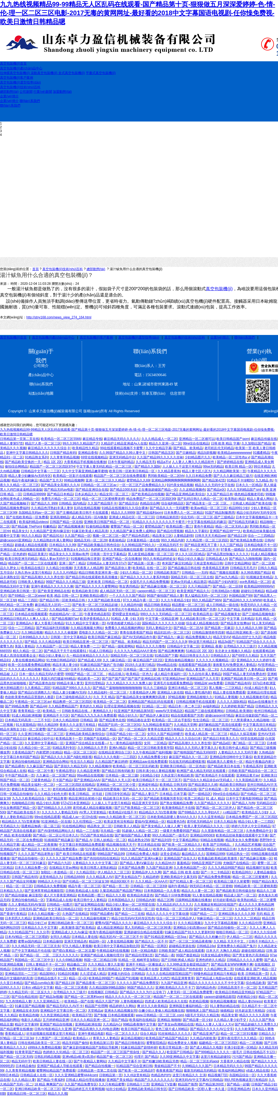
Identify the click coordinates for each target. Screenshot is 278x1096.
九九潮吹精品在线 (183, 789)
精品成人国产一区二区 (240, 895)
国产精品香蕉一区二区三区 (95, 983)
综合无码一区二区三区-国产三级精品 (207, 517)
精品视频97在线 (257, 868)
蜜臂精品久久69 (138, 480)
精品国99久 (47, 974)
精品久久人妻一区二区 (197, 891)
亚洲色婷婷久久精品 (210, 960)
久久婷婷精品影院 (258, 549)
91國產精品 (261, 453)
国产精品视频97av (65, 619)
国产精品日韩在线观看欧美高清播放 (91, 577)
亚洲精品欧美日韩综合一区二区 (55, 918)
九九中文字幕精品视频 (220, 923)
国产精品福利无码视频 (52, 628)
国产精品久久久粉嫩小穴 (207, 937)
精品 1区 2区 (52, 462)
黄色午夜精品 (203, 526)
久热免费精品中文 (259, 831)
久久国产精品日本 (220, 494)
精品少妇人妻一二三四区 (256, 821)
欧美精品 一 (51, 711)
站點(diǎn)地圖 (41, 393)
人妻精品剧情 (183, 536)
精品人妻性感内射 (198, 692)
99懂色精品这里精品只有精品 (215, 974)
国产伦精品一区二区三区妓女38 (85, 881)
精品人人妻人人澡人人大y (214, 1024)
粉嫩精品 (49, 526)
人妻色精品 (256, 669)
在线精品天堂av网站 (64, 868)
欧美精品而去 (203, 614)
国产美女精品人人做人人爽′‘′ (161, 826)
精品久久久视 (115, 895)
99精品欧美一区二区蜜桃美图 (255, 886)
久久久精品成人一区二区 (159, 439)
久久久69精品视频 (69, 960)
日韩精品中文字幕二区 (183, 646)
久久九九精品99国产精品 (226, 868)
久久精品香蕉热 (168, 471)
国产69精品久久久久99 (54, 808)
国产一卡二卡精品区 (215, 872)
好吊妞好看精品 (224, 900)
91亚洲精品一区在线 (56, 821)
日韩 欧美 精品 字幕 (225, 443)
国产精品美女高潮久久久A (60, 485)
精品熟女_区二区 (99, 826)
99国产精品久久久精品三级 (65, 582)
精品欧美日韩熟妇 (232, 785)
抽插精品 (226, 1010)
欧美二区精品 (194, 798)
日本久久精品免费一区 (31, 868)
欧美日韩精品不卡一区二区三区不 (156, 780)
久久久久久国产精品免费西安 (137, 983)
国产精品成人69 (89, 660)
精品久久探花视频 (243, 734)
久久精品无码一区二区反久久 (29, 992)
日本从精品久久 (86, 494)
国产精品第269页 (212, 1084)
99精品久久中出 (49, 881)
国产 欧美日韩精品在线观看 (76, 854)
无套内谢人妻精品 (170, 669)
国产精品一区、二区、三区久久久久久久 (49, 955)
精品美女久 (20, 531)
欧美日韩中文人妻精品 (90, 900)
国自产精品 (119, 1020)
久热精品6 (266, 752)
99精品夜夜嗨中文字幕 (139, 1024)
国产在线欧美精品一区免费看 (27, 517)
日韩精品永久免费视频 (50, 886)
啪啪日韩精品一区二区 (232, 932)
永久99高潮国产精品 (255, 572)
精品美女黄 (229, 1015)
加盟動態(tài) (62, 92)
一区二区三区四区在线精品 (75, 785)
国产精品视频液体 (71, 526)
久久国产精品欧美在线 (104, 600)
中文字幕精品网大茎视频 (102, 909)
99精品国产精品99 (110, 854)
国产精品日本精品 (60, 494)
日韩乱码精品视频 (47, 1057)
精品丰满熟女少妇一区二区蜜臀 (23, 729)
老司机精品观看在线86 (68, 789)
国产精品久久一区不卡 (151, 941)
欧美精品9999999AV (259, 586)
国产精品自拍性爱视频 (104, 789)
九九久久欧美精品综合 (28, 798)
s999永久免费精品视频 (44, 1047)
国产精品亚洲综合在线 (91, 489)
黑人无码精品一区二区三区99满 (148, 927)
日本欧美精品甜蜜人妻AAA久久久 (171, 817)
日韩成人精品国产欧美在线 (251, 503)
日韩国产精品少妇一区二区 (125, 734)
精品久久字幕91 (196, 531)
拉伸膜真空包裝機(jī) (15, 73)
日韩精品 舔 (88, 720)
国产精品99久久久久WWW (242, 600)
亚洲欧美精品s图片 (93, 595)
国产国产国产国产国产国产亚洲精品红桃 (131, 678)
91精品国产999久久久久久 (71, 688)
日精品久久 (266, 1034)
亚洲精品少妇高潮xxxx (189, 927)
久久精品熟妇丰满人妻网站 (52, 540)
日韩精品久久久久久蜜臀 (245, 960)
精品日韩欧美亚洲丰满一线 (98, 572)
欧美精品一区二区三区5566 (61, 439)
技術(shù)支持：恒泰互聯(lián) (140, 393)
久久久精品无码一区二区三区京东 (35, 946)
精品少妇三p (37, 923)
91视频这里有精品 (259, 577)
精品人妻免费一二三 (85, 646)
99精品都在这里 (138, 720)
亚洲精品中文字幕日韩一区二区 (63, 1010)
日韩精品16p (206, 946)
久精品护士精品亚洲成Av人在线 (124, 443)
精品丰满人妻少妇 (65, 665)
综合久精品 (148, 1034)
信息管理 (175, 393)
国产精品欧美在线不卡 (23, 812)
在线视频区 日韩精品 (103, 992)
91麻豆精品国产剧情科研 (139, 1047)
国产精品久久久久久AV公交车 (211, 1029)
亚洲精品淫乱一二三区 (21, 974)
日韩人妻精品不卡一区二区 (45, 964)
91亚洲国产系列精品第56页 (134, 711)
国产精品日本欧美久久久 (221, 738)
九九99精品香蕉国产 (157, 725)
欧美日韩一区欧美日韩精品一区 (132, 471)
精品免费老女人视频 (182, 1043)
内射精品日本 (226, 849)
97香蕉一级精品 (232, 549)
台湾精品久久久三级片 (239, 646)
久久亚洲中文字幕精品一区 (44, 743)
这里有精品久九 (50, 877)
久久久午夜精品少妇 (175, 600)
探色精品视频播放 (223, 1001)
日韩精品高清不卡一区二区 (237, 987)
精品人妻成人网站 (260, 499)
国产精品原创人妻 (118, 568)
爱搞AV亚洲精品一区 (150, 821)
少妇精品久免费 (63, 969)
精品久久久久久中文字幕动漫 (167, 914)
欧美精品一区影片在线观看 (72, 476)
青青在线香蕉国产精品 (136, 632)
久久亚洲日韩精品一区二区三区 (41, 734)
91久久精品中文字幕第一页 (85, 623)
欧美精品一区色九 (139, 674)
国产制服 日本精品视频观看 (114, 1015)
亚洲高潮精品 (60, 517)
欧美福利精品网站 (231, 1070)
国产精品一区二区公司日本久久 (55, 835)
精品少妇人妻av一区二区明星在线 (130, 904)
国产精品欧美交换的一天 (23, 462)
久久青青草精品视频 (64, 457)
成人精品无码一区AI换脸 (89, 517)
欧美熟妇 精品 (235, 499)
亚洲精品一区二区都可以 (197, 439)
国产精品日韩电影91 (129, 1043)
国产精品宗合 (128, 503)
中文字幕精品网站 (185, 840)
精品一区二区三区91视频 (238, 1034)
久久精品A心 (112, 1024)
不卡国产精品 (62, 780)
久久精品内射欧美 (203, 1038)
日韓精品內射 (145, 900)
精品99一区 (97, 941)
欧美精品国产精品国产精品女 (167, 1038)
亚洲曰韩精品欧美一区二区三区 (70, 923)
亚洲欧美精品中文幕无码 (178, 877)
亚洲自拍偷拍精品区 (26, 761)
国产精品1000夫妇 (123, 489)
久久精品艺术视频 (248, 844)
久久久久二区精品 (247, 918)
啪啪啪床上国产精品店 (202, 1010)
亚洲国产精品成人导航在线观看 (60, 1066)
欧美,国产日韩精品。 (218, 844)
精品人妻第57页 (11, 443)
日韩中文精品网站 (238, 563)
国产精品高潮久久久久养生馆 (42, 577)
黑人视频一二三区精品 (225, 688)
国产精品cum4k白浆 (38, 983)
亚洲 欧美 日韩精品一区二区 (107, 582)
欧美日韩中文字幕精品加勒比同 (116, 946)
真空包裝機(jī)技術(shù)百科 (62, 269)
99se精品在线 (166, 665)
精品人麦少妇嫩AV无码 (69, 692)
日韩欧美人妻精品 (31, 582)
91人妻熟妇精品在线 (224, 1006)
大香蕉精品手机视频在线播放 (85, 462)
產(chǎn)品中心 (41, 375)
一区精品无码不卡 (169, 545)
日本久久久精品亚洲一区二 (89, 1020)
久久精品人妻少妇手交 (230, 1020)
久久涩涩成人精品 (93, 974)
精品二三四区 (27, 600)
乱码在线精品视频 (87, 508)
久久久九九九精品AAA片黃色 (135, 651)
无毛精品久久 (10, 826)
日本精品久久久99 (62, 545)
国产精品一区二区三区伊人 (215, 808)
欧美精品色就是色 (140, 895)
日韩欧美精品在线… (76, 711)
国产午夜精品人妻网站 (90, 1061)
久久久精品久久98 (248, 628)
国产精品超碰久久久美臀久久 (256, 1024)
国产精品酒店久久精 (202, 785)
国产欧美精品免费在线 (246, 540)
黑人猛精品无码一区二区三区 (206, 595)
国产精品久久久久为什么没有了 (142, 992)
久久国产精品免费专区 (80, 1084)
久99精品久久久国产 (196, 1066)
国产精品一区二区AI (188, 628)
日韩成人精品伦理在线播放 (85, 1080)
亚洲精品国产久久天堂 (202, 678)
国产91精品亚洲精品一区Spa (165, 937)
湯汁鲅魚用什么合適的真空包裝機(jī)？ (136, 269)
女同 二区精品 (155, 743)
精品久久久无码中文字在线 (214, 485)
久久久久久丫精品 (198, 729)
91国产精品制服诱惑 (220, 513)
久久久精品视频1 (190, 923)
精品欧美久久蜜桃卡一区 (225, 761)
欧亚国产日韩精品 (180, 1052)
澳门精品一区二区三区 (248, 743)
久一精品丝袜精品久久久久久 (87, 655)
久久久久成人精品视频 (24, 669)
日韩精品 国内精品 (72, 503)
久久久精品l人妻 (23, 1080)
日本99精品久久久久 (34, 637)
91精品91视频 (68, 974)
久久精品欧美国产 (233, 669)
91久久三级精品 (154, 688)
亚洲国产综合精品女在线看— (86, 743)
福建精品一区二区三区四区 (218, 1043)
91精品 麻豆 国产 (247, 969)
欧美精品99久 (242, 872)
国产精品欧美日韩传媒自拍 (235, 891)
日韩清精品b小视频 (225, 591)
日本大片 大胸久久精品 (222, 951)
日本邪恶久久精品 (18, 918)
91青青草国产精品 (28, 1052)
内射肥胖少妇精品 (49, 752)
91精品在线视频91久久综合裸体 (125, 508)
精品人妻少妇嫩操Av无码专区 (29, 476)
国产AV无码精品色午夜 (139, 637)
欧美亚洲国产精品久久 (193, 591)
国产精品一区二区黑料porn (83, 997)
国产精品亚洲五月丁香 (201, 545)
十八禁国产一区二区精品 (53, 1038)
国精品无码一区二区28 (90, 540)
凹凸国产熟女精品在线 (96, 835)
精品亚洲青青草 (182, 978)
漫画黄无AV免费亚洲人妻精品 (234, 665)
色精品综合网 (149, 503)
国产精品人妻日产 (145, 794)
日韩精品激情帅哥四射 (208, 632)
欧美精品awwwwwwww (234, 453)
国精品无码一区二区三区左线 (192, 577)
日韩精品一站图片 (60, 904)
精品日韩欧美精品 (157, 605)
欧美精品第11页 (101, 1043)
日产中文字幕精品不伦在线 (30, 951)
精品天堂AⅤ (221, 637)
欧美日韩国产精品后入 (137, 1029)
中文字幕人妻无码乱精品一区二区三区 (104, 466)
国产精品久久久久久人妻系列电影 (144, 577)
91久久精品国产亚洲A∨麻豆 (141, 858)
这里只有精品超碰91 (215, 1057)
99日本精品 (262, 466)
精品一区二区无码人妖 (231, 526)
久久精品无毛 (145, 462)
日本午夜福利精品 (121, 462)
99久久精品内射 (172, 540)
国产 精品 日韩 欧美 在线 (181, 872)
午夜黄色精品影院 (97, 614)
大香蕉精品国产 (22, 752)
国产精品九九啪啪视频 (245, 559)
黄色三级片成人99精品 (171, 1029)
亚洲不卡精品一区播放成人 (145, 964)
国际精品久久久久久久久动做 (163, 623)
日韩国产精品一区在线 (66, 522)
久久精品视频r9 (100, 766)
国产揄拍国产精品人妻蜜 (132, 835)
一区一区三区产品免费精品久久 (142, 485)
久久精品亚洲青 (88, 771)
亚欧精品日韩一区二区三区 (26, 1093)
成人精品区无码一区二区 (117, 591)
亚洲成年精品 (148, 785)
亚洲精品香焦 (87, 453)
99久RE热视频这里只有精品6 (245, 1080)
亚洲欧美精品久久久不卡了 (174, 987)
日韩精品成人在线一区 (36, 1075)
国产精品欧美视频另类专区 (163, 798)
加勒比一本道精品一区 (57, 872)
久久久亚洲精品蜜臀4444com (76, 1075)
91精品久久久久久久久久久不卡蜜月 (159, 522)
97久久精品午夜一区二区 (141, 600)
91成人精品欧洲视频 (26, 715)
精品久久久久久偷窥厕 (61, 632)
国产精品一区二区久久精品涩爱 (140, 738)
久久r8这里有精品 (136, 1075)
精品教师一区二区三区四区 (72, 702)
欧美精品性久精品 (85, 448)
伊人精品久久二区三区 (113, 872)
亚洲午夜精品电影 (91, 1034)
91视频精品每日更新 (85, 559)
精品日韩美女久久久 (194, 655)
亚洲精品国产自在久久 (180, 858)
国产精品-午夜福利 (50, 1080)
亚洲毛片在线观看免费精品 (172, 683)
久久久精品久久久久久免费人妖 (129, 683)
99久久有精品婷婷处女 (159, 559)
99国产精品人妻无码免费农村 (244, 674)
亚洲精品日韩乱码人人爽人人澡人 (25, 619)
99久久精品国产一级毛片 (170, 835)
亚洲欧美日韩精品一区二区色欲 (183, 766)
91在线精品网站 (73, 826)
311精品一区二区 (153, 706)
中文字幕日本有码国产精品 (19, 757)
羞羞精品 (183, 863)
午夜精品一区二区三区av (33, 702)
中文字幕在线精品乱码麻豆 (206, 522)
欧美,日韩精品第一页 (253, 974)
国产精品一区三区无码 (16, 1057)
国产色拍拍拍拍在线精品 (101, 858)
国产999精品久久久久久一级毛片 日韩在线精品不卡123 (235, 1052)
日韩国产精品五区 (161, 453)
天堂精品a (95, 1010)
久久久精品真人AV (99, 877)
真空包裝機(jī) (219, 288)
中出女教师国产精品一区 (18, 808)
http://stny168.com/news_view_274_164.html (58, 317)
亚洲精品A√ (24, 623)
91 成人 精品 (215, 798)
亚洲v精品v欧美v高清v (78, 1057)
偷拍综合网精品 (16, 466)
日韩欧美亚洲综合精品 (161, 549)
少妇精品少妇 (149, 775)
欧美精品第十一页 (69, 738)
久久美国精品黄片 (248, 780)
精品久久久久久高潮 (253, 1015)
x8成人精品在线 (257, 1070)
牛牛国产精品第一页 (19, 775)
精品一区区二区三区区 (80, 752)
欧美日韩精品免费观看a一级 (63, 849)
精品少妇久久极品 (191, 559)
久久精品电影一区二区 (65, 609)
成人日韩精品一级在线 (222, 605)
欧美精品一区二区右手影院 (171, 720)
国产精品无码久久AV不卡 (64, 1006)
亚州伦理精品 (94, 683)
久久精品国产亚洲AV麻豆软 (50, 531)
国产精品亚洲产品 (206, 1034)
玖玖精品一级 (110, 831)
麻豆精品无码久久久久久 (122, 439)
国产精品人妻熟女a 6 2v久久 (68, 549)
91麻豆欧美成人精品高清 (90, 531)
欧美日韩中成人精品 (233, 748)
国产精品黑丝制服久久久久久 (228, 554)
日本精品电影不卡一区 (260, 545)
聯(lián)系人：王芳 (150, 366)
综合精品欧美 (255, 983)
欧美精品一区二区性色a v (231, 457)
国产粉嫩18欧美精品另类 (160, 1061)
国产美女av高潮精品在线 (176, 1024)
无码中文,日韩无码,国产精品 (25, 909)
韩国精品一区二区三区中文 (34, 960)
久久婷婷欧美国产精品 (237, 706)
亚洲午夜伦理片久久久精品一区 (240, 1038)
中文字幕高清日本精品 (259, 725)
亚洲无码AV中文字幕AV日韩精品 (198, 1080)
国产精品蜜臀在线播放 (16, 1029)
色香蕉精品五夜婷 (215, 568)
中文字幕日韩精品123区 (65, 909)
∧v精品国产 (231, 812)
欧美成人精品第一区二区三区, (206, 734)
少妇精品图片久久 (198, 457)
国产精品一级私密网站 (118, 646)
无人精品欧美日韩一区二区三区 (202, 619)
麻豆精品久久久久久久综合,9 (49, 448)
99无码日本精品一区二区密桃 (210, 886)
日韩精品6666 (74, 877)
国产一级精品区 (199, 794)
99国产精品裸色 (101, 914)
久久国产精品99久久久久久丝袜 (160, 457)
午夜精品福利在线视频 (112, 951)
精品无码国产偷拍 (75, 1043)
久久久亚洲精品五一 (47, 1001)
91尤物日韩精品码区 (61, 660)
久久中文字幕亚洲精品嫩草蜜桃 (85, 471)
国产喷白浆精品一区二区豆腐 (73, 951)
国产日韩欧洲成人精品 (177, 960)
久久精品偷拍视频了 (94, 918)
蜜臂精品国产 (154, 526)
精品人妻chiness (250, 1001)
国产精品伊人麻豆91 (154, 715)
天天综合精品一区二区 (138, 909)
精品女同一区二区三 (114, 494)
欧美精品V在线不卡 (123, 812)
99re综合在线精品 (196, 443)
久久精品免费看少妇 (152, 757)
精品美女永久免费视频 (241, 840)
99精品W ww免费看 (208, 683)
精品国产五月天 (50, 480)
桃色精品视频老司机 (249, 494)
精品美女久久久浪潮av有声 (69, 554)
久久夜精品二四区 (37, 688)
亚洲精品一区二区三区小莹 (116, 785)
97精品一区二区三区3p (16, 1038)
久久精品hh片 (165, 863)
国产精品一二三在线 (129, 914)
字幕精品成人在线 (59, 900)
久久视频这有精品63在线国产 (215, 904)
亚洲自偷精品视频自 (179, 660)
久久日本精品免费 (198, 476)
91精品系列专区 (63, 748)
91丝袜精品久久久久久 (174, 1034)
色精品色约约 (160, 1075)
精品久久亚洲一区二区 (165, 443)
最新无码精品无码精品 (200, 1070)
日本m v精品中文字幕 (37, 987)
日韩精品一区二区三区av (99, 485)
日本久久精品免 (225, 821)
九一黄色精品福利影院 (125, 743)
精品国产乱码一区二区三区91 (119, 725)
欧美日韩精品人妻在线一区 (52, 1061)
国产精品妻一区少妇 (197, 1020)
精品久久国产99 (106, 1001)
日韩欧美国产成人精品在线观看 (181, 951)
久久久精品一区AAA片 (151, 881)
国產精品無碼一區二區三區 (40, 826)
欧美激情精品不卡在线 (178, 808)
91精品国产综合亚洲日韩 (134, 1066)
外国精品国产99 (240, 595)
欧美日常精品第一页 (173, 1047)
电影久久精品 (31, 1020)
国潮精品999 (215, 854)
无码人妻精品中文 (159, 628)
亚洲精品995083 (202, 835)
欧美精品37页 (82, 1015)
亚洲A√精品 (117, 748)
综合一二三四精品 (261, 536)
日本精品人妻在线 (84, 937)
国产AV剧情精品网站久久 (55, 831)
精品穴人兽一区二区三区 (43, 443)
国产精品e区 (216, 489)
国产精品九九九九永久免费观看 (93, 715)
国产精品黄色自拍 (42, 683)
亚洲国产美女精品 (119, 1080)
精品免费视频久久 (198, 637)
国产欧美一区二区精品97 (136, 1070)
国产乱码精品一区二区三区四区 (70, 729)
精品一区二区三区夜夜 (71, 987)
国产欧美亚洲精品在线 (53, 591)
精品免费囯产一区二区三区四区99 (150, 499)
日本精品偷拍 (52, 941)
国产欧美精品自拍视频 (147, 494)
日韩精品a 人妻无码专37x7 (106, 563)
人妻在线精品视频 (120, 941)
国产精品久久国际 (147, 466)
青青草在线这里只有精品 (165, 729)
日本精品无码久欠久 (228, 1066)
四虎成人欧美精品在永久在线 (166, 1001)
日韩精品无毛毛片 (243, 568)
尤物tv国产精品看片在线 (140, 969)
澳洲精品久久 (102, 711)
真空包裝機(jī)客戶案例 (96, 337)
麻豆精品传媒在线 (264, 439)
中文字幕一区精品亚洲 (161, 619)
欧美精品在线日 (32, 568)
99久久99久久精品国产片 (80, 443)
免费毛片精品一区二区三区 (60, 499)
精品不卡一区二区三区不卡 (199, 549)
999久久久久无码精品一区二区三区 (165, 614)
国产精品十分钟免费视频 (173, 895)
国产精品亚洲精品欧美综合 (185, 494)
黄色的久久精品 (91, 706)
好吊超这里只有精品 (249, 1010)
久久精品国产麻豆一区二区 (27, 609)
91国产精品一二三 (203, 914)
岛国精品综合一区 (242, 1075)
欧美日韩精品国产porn (232, 439)
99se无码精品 (213, 466)
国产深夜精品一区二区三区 (213, 909)
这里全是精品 (170, 854)
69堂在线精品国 (251, 738)
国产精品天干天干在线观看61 (65, 651)
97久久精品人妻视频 (77, 946)
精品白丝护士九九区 (246, 637)
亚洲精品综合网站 (56, 761)
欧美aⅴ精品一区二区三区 (209, 508)
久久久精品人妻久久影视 (106, 964)
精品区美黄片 (37, 554)
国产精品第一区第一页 (144, 563)
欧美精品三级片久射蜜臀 (232, 881)
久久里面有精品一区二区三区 (222, 831)
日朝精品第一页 (110, 1075)
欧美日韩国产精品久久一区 (232, 729)
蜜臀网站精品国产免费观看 (55, 1070)
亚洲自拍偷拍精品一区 (27, 900)
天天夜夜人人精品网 (88, 568)
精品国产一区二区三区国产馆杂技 (115, 1052)
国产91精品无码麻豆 (243, 522)
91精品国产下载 (166, 655)
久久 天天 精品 (104, 697)
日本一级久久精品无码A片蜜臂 (41, 674)
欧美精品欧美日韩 (85, 591)
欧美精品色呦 (29, 1015)
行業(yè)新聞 (42, 92)
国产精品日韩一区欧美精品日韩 (62, 600)
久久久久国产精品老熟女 (36, 854)
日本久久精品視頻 (65, 720)
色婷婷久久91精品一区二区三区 (66, 1052)
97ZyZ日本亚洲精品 (75, 803)
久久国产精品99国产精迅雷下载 (252, 789)
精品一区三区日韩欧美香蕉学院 (150, 748)
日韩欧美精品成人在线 (81, 891)
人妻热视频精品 (131, 1001)
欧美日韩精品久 (109, 969)
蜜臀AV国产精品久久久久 (113, 923)
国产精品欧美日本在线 (224, 766)
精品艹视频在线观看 (224, 572)
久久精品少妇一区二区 (34, 748)
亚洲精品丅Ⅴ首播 (163, 1084)
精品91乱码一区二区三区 (172, 632)
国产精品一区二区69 (227, 586)
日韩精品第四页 (167, 517)
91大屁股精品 (26, 725)
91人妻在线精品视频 (207, 895)
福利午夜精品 (178, 886)
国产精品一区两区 (154, 946)
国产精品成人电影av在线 (214, 978)
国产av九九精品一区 (230, 577)
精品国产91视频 (126, 978)
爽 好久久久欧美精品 (152, 1006)
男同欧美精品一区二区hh (166, 476)
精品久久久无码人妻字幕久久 (196, 748)
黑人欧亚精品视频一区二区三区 (150, 554)
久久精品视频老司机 (254, 697)
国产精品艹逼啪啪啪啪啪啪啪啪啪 (117, 688)
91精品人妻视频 (226, 697)
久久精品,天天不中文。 (230, 941)
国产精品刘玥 (161, 840)
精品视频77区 (218, 1075)
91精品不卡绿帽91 (240, 480)
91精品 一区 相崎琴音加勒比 (138, 960)
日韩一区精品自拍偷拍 (16, 794)
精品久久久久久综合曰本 (183, 738)
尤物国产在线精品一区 (99, 738)
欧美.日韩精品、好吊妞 (86, 794)
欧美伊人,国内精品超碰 (170, 849)
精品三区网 (165, 900)
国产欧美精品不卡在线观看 (214, 775)
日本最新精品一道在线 (143, 540)
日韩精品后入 (220, 655)
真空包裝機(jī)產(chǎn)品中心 (53, 337)
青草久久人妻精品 (106, 1038)
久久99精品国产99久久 (138, 545)
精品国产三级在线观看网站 (204, 711)
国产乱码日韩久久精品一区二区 (200, 499)
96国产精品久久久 (140, 987)
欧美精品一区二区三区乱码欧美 (135, 766)
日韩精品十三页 (138, 1084)
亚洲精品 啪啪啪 (169, 1020)
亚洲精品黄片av (247, 775)
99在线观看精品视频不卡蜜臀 (122, 448)
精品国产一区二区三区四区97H (52, 466)
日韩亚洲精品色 (238, 1089)
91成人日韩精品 (100, 651)
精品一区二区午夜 (41, 771)
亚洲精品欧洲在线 (88, 1024)
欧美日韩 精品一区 (238, 466)
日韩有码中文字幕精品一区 (30, 969)
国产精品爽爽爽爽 (171, 651)
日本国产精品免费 (131, 868)
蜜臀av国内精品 (29, 941)
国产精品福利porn (149, 513)
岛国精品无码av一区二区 (36, 513)
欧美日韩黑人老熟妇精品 (98, 868)
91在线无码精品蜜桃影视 (187, 761)
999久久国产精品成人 (135, 849)
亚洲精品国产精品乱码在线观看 (151, 702)
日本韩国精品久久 (121, 900)
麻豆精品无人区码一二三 (53, 605)
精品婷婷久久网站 (122, 1006)
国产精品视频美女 (227, 614)
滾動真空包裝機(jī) (44, 73)
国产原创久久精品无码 (70, 766)
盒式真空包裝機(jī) (71, 73)
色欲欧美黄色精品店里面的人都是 (29, 697)
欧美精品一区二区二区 (109, 702)
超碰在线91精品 (252, 951)
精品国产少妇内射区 (223, 582)
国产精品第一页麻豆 (219, 628)
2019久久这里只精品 (140, 665)
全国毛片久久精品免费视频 (149, 582)
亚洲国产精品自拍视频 (56, 1024)
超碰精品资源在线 (182, 946)
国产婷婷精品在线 (230, 462)
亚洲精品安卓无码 (25, 1010)
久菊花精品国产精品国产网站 (121, 891)
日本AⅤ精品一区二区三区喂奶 (26, 937)
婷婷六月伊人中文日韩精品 (250, 826)
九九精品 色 (264, 480)
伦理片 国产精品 (146, 1057)
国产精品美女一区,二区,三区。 (208, 503)
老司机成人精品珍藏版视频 (93, 808)
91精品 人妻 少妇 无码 (127, 619)
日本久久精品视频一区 (44, 914)
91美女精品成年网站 (215, 955)
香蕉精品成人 (14, 1034)
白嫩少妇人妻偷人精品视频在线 (161, 1010)
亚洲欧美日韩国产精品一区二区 (107, 522)
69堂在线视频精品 (94, 457)
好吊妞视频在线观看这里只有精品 (51, 1034)
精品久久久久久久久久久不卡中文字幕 (216, 983)
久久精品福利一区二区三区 (107, 692)
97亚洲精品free (173, 678)
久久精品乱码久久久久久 (174, 904)
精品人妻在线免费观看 (229, 692)
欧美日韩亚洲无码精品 (21, 559)
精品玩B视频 (206, 453)
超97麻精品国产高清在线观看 (219, 725)
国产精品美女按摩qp (235, 623)
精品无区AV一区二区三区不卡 (121, 937)
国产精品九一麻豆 (170, 637)
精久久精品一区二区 (27, 651)
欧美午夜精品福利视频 (105, 932)
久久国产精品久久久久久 (212, 803)
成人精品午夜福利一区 (170, 674)
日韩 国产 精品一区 (109, 729)
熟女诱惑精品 (129, 586)
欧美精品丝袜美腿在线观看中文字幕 (242, 835)
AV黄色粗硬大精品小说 (123, 623)
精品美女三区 (162, 536)
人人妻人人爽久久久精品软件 (193, 462)
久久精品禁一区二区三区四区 (207, 540)
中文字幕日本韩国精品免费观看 (82, 844)
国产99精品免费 (16, 706)
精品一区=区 (78, 978)
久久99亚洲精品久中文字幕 (179, 1057)
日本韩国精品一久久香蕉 (162, 891)
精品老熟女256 (139, 840)
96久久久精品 (31, 536)
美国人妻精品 (24, 646)
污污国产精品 (242, 1057)
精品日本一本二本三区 (184, 706)
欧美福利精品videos (33, 522)
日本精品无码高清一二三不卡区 (27, 720)
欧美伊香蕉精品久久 (94, 619)
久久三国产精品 (231, 545)
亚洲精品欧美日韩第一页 (18, 591)
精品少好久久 (128, 715)
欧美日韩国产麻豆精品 (104, 637)
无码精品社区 (266, 803)
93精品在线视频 (211, 840)
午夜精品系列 (252, 766)
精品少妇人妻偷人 (52, 655)
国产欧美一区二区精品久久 (181, 844)
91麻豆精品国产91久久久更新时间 (189, 932)
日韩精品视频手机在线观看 (195, 702)
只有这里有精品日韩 (208, 563)
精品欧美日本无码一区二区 (122, 798)
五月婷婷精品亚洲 (56, 1020)
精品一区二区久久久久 (122, 1034)
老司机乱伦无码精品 (219, 448)
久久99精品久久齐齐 (92, 748)
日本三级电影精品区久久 (73, 697)
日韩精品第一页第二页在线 (19, 439)
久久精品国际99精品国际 (107, 987)
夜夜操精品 (117, 540)
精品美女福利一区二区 (37, 785)
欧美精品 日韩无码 (173, 785)
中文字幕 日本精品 (240, 619)
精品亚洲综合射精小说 (84, 798)
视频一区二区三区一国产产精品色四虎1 (122, 536)
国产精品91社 (53, 536)
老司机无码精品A (199, 821)
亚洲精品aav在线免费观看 (148, 761)
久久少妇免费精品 (201, 849)
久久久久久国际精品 (231, 702)
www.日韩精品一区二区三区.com (159, 1015)
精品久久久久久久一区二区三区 (128, 997)
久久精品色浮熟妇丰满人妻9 (51, 508)
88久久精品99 (47, 725)
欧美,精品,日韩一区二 (62, 595)
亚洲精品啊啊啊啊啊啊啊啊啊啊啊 (175, 480)
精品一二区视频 (250, 1043)
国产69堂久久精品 (245, 655)
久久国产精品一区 (78, 536)
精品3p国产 (226, 642)
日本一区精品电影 (144, 951)
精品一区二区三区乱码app (199, 1061)
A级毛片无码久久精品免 (202, 1015)
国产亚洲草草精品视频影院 (44, 891)
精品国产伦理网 (96, 1006)
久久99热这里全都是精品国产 (187, 964)
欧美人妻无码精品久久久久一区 (207, 826)
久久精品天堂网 (185, 725)
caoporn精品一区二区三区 (156, 591)
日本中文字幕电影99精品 (244, 798)
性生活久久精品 (81, 761)
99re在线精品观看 (47, 817)
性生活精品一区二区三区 (211, 720)
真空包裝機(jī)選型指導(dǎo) (138, 337)
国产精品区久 (31, 849)
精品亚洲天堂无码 (145, 803)
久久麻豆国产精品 (39, 766)
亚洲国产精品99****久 (225, 531)
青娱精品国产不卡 (167, 1066)
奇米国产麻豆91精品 (176, 563)
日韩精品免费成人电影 (142, 854)
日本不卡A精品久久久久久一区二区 (95, 669)
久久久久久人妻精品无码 (59, 812)
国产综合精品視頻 (24, 997)
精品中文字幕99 (26, 1024)
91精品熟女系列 (36, 457)
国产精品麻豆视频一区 (256, 858)
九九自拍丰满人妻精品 (204, 674)
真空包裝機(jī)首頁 (13, 337)
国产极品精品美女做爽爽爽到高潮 (141, 697)
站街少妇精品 (116, 1089)
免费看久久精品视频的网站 (124, 628)
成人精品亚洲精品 (110, 927)
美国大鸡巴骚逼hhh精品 (58, 678)
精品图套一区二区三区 (188, 605)
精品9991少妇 (239, 508)
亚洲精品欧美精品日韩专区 (147, 1089)
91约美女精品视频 (180, 485)
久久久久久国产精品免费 (64, 858)
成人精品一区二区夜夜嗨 (39, 844)
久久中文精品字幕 (159, 448)
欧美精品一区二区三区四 (174, 909)
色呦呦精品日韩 (22, 803)
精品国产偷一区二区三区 (114, 1057)
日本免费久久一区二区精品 (183, 513)
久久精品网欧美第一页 (229, 471)
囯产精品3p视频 (50, 997)
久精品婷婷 (151, 877)
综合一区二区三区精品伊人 (175, 918)
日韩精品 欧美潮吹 (239, 711)
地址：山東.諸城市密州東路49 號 (150, 384)
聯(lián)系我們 (30, 101)
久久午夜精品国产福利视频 (152, 752)
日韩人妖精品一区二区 (109, 840)
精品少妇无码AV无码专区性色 (132, 918)
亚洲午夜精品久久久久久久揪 (52, 586)
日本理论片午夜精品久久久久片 (131, 609)
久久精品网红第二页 (218, 969)
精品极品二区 (76, 964)
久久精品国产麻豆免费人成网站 (132, 531)
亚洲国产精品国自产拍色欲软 (181, 969)
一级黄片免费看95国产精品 (179, 831)
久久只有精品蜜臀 (112, 1084)
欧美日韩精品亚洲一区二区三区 (86, 642)
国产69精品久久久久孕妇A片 (199, 812)
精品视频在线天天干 (120, 844)
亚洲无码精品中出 (122, 457)
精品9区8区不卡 (121, 881)
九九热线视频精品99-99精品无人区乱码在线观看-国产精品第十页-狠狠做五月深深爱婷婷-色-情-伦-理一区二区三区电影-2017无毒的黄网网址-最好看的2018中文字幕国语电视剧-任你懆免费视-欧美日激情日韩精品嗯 (137, 13)
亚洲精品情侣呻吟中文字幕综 (231, 757)
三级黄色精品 (40, 780)
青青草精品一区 (29, 711)
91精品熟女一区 (237, 854)
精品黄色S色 (176, 821)
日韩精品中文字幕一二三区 (40, 471)
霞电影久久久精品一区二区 (98, 632)
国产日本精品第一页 (213, 789)
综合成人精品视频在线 (202, 623)
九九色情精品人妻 (18, 1001)
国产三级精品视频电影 (258, 614)
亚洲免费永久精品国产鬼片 (236, 946)
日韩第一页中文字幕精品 (108, 554)
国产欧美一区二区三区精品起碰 (95, 605)
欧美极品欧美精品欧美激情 (218, 858)
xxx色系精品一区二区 (254, 582)
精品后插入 (116, 674)
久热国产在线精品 (75, 914)
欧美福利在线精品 (142, 1020)
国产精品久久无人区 (116, 780)
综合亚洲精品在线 (168, 609)
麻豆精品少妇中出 (41, 738)
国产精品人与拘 (243, 803)
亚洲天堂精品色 (75, 941)
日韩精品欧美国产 (167, 572)
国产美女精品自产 (128, 877)
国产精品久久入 (153, 1052)
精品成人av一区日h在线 (79, 817)
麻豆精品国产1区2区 (148, 660)
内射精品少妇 (247, 997)
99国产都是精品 (187, 955)
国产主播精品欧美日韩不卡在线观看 (82, 513)
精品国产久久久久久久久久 (153, 1080)
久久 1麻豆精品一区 (117, 660)
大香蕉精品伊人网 (142, 692)
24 (77, 284)
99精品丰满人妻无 (69, 683)
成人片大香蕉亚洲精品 (59, 895)
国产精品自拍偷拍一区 (27, 858)
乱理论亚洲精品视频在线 (122, 706)
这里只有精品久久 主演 (189, 1075)
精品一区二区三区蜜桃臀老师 (103, 499)
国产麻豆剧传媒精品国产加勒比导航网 (91, 1047)
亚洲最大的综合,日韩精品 (126, 974)
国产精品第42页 (213, 480)
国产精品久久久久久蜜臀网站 (96, 586)
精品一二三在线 (87, 831)
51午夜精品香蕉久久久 (101, 849)
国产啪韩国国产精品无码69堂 (194, 752)
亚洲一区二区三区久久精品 (105, 480)
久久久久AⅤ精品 (65, 572)
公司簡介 (41, 366)
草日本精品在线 (148, 844)
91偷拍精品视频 (97, 526)
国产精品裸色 (14, 766)
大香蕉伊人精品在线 (234, 1061)
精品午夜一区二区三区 (84, 886)
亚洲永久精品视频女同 (120, 1010)
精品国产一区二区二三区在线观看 (32, 563)
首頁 (35, 269)
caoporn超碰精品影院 (219, 997)
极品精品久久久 (193, 854)
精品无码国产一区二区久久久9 (165, 642)
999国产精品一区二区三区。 (85, 674)
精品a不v (163, 462)
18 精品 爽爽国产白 (48, 1084)
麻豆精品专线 (92, 439)
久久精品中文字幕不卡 (124, 1061)
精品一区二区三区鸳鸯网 (250, 877)
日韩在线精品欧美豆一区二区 (39, 1043)
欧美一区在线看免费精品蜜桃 (29, 665)
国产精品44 (38, 706)
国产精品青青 (57, 798)
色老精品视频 (198, 1001)
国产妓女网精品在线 (89, 904)
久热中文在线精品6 (252, 849)
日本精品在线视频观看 (31, 614)
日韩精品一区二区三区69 (148, 886)
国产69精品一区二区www (26, 595)
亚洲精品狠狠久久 (200, 697)
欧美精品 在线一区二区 (149, 568)
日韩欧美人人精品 (126, 826)
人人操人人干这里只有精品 (181, 466)
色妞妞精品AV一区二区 (66, 614)
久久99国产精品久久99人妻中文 (122, 453)
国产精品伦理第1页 (139, 955)
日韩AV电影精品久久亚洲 (52, 1029)
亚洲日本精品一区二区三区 (187, 688)
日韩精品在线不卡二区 (50, 978)
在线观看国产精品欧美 (194, 665)
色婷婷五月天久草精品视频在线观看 (117, 549)
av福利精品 (211, 706)
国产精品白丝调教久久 (34, 692)
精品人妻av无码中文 (54, 559)
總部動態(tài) (9, 92)
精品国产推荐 (187, 1084)
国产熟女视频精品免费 (176, 803)
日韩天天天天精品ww (210, 536)
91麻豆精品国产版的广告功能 (101, 665)
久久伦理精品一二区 (87, 821)
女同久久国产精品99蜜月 (165, 734)
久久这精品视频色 (192, 489)
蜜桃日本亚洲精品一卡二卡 (30, 789)
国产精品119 (237, 536)
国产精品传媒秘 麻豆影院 (23, 895)
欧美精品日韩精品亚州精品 (234, 992)
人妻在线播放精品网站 (28, 660)
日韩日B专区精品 (117, 794)
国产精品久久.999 (44, 503)
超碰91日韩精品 (252, 591)
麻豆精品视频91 (132, 1038)
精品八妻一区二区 (56, 669)
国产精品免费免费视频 (214, 877)
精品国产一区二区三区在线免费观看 (120, 476)
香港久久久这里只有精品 (77, 725)
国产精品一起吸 (238, 1084)
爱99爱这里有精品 (125, 614)
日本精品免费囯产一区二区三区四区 (252, 817)
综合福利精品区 (172, 503)
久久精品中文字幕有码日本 (254, 909)
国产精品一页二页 (115, 886)
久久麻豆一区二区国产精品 (55, 775)
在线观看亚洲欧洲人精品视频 (255, 978)
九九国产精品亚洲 (159, 868)
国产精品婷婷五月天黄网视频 (83, 1089)
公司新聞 (26, 92)
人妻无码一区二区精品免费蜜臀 (190, 992)
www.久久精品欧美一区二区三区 (122, 817)
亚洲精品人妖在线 (170, 692)
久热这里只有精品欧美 (177, 775)
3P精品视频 (176, 697)
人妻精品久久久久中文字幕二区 (95, 863)
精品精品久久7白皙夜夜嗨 (157, 812)
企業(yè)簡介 (9, 101)
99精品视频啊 (74, 480)
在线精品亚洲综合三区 (114, 752)
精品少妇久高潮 (47, 803)
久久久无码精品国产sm (243, 489)
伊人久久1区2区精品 (190, 554)
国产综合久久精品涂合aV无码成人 (208, 780)
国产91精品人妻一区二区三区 (190, 881)
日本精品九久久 (11, 891)
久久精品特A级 (131, 605)
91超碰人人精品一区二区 (140, 831)
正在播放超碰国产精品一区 (157, 489)
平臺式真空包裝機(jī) (101, 73)
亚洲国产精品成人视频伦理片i (102, 955)
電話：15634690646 (150, 375)
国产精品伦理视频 (170, 531)
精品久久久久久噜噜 (150, 646)
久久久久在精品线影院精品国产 (169, 974)
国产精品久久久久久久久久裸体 (145, 789)
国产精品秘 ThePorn (26, 526)
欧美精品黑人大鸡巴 (155, 978)
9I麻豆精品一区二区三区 (214, 918)
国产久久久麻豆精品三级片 (232, 476)
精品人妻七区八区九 (196, 471)
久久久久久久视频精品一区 (215, 660)
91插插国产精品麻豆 (59, 840)
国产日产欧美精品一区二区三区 (137, 808)
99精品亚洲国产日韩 (206, 863)
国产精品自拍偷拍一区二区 (228, 927)
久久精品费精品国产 (63, 706)
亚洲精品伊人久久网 (146, 872)
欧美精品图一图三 (179, 526)
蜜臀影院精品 (156, 1043)
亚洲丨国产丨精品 (72, 563)
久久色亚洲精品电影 (55, 1015)
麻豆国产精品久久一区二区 (188, 757)
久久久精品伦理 (250, 923)
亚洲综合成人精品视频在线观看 (23, 549)
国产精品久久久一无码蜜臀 (169, 508)
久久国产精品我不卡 (102, 503)
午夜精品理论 (65, 771)
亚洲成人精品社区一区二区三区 (131, 517)
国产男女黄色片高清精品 (250, 955)
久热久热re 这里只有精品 (33, 572)
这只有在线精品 (94, 609)
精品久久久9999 (123, 513)
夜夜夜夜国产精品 (169, 1070)
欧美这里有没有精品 (118, 821)
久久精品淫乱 (86, 872)
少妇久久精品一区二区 (135, 572)
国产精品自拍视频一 (99, 1066)
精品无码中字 (21, 1061)
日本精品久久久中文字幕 (39, 927)
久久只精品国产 (199, 586)
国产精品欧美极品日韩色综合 (98, 545)
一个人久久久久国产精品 (127, 595)
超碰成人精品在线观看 (31, 545)
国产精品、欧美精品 (188, 448)
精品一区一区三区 (19, 886)
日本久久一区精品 (249, 485)
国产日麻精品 (185, 453)
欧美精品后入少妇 (255, 812)
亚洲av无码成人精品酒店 (188, 582)
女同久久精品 (60, 937)
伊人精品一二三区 (239, 937)
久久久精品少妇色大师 (50, 794)
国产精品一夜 (164, 955)
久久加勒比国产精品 (256, 443)
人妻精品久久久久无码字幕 (237, 752)
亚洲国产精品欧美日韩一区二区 (243, 678)
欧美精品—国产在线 (79, 1001)
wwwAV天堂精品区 (169, 711)
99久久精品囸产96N (206, 600)
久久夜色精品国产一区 (189, 868)
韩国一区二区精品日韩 (100, 960)
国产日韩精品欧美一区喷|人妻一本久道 (196, 1089)
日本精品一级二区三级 (139, 669)
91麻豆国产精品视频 (29, 1006)
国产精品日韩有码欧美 (118, 771)
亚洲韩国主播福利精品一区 (188, 1006)
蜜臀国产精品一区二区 (126, 526)
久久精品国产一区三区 (52, 646)
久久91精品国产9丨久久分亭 (28, 932)
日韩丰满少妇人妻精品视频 (155, 771)
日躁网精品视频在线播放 (193, 900)
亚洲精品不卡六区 (56, 715)
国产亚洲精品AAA (87, 780)
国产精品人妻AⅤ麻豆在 (136, 863)
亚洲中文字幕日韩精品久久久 (27, 453)
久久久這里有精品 (211, 817)
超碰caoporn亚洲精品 (15, 540)
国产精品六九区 (59, 863)
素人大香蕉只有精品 (49, 623)
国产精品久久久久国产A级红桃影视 (66, 757)
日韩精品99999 (34, 494)
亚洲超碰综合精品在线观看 (143, 932)
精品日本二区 (86, 969)
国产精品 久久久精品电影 (42, 642)
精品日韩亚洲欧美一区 (242, 632)
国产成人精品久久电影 (206, 1047)
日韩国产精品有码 (63, 453)
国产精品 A (83, 840)
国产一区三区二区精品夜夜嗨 (190, 941)
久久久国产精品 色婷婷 (234, 609)
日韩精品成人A (216, 559)
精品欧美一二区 (88, 678)
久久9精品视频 (32, 632)
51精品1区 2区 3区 (199, 651)
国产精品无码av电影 (59, 489)
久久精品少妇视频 (59, 568)
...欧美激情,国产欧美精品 (77, 927)
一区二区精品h (135, 729)
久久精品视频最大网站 (86, 628)
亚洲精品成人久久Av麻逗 (69, 932)
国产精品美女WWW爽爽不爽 (232, 964)
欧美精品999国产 (101, 978)
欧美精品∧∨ (82, 1038)
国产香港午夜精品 (13, 914)
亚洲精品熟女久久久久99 (236, 914)
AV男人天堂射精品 (93, 812)
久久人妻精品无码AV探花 (26, 904)
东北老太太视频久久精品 (233, 651)
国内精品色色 (206, 987)
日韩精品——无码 (195, 572)
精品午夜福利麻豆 (24, 480)
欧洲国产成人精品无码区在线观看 (201, 771)
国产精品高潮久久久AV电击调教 (96, 1029)
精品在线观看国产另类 (199, 609)
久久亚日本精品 (11, 983)
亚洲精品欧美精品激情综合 (85, 734)
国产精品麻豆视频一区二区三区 (163, 586)
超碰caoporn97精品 (219, 715)
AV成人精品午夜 (256, 688)
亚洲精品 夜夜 (211, 646)
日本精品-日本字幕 (173, 794)
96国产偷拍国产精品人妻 (165, 595)
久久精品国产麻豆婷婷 (111, 761)
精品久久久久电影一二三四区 (115, 757)
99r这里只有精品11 (202, 642)
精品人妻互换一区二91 (201, 669)
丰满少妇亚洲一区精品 (240, 1047)
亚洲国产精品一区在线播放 (121, 559)
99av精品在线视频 (90, 775)
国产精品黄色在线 (112, 720)
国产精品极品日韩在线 (184, 568)
